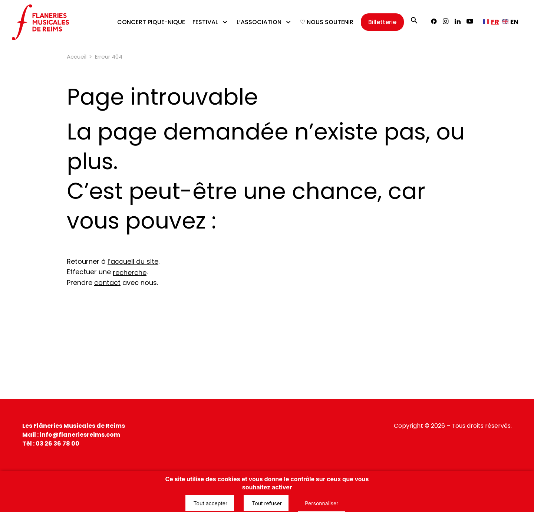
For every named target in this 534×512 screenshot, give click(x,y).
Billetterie (382, 22)
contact (107, 282)
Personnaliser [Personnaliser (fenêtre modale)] (321, 503)
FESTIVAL (205, 22)
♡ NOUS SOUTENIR (326, 22)
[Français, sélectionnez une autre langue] (491, 22)
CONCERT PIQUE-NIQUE (151, 22)
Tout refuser (266, 503)
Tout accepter (210, 503)
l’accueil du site (133, 261)
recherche (129, 272)
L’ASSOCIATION (259, 22)
